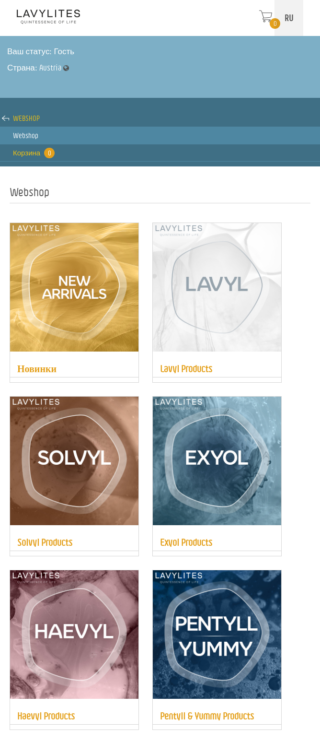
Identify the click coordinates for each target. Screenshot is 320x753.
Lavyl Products (186, 369)
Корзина (34, 153)
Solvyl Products (44, 542)
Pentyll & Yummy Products (207, 716)
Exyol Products (186, 542)
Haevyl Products (46, 716)
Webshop (26, 118)
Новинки (37, 369)
